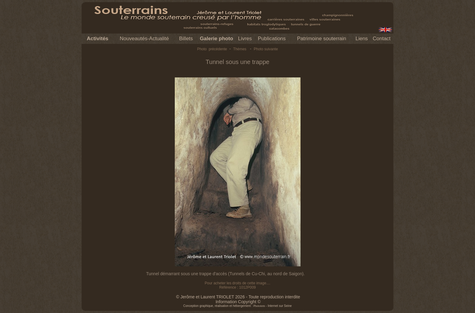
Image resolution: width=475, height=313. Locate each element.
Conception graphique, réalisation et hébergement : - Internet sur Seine (237, 306)
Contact (382, 38)
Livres (245, 38)
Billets (186, 38)
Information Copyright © (238, 301)
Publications (272, 38)
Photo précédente (212, 49)
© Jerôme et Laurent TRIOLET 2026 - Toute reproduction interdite (238, 296)
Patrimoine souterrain (321, 38)
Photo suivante (266, 49)
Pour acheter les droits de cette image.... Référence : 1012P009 (237, 285)
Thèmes (239, 49)
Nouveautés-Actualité (144, 38)
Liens (361, 38)
